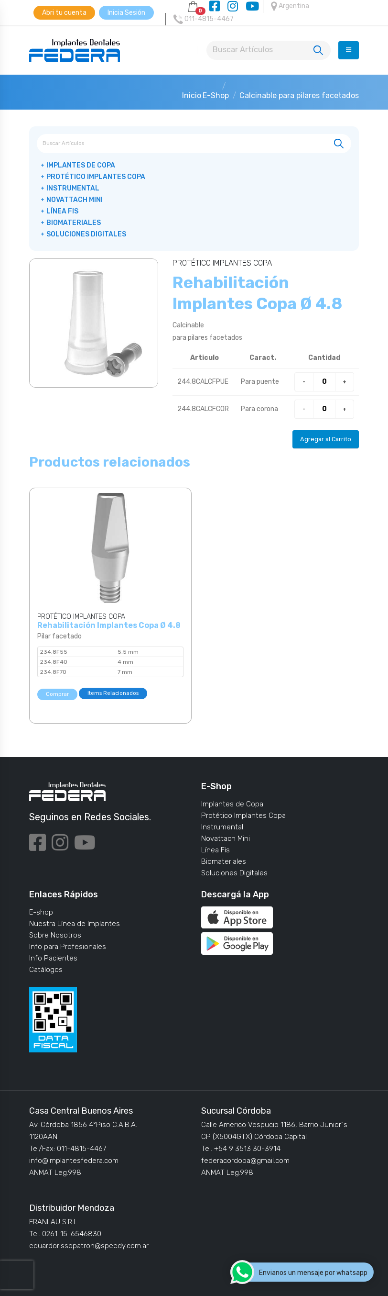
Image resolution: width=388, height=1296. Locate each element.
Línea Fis (62, 211)
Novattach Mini (74, 200)
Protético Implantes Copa (95, 177)
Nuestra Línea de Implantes (74, 923)
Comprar (57, 694)
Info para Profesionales (67, 946)
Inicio (191, 95)
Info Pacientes (53, 958)
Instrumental (72, 188)
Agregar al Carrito (325, 439)
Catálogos (46, 969)
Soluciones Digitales (86, 234)
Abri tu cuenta (64, 13)
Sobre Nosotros (55, 935)
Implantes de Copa (80, 165)
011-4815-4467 (203, 19)
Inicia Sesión (126, 13)
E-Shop (216, 95)
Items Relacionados (113, 693)
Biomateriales (73, 223)
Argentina (290, 6)
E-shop (41, 912)
